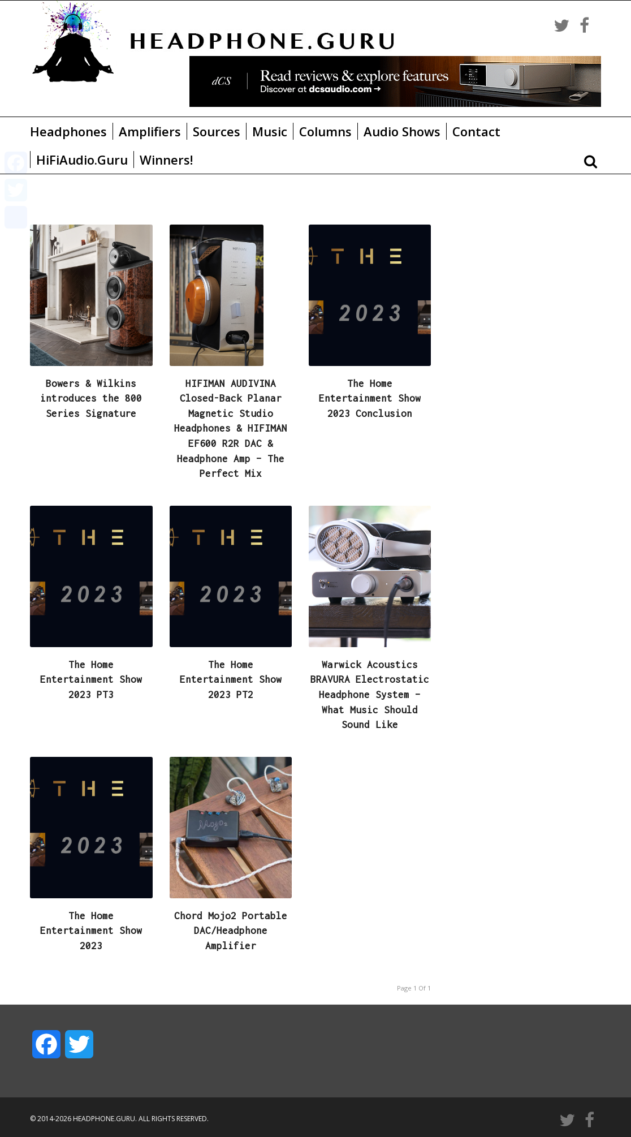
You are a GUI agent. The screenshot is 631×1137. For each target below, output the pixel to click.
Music (269, 131)
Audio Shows (402, 131)
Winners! (166, 159)
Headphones (68, 131)
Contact (476, 131)
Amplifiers (150, 131)
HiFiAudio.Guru (82, 159)
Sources (216, 131)
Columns (325, 131)
